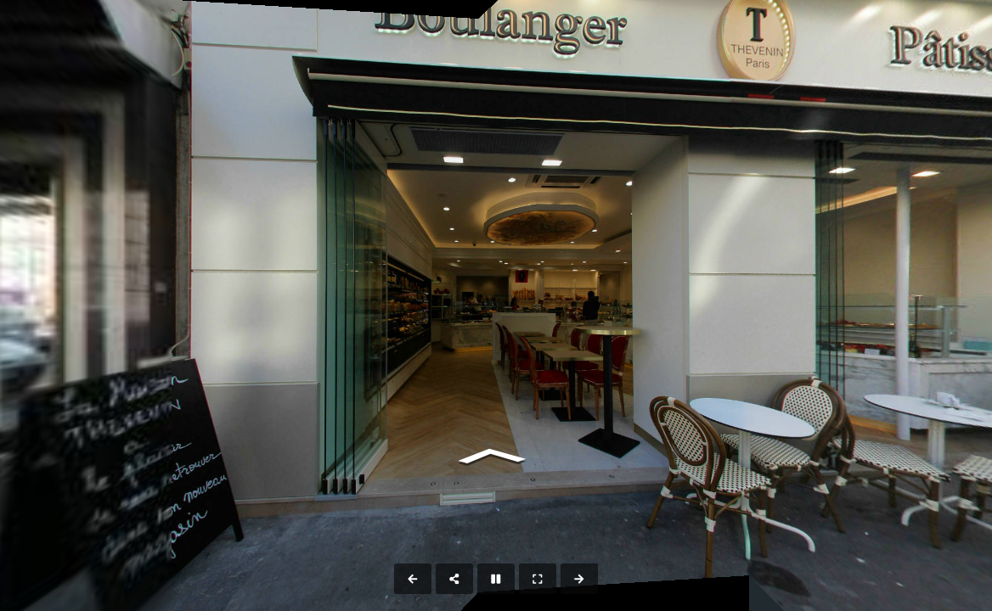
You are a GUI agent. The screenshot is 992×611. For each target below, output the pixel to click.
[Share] (454, 578)
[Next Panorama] (579, 578)
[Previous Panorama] (412, 578)
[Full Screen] (537, 578)
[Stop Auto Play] (496, 578)
